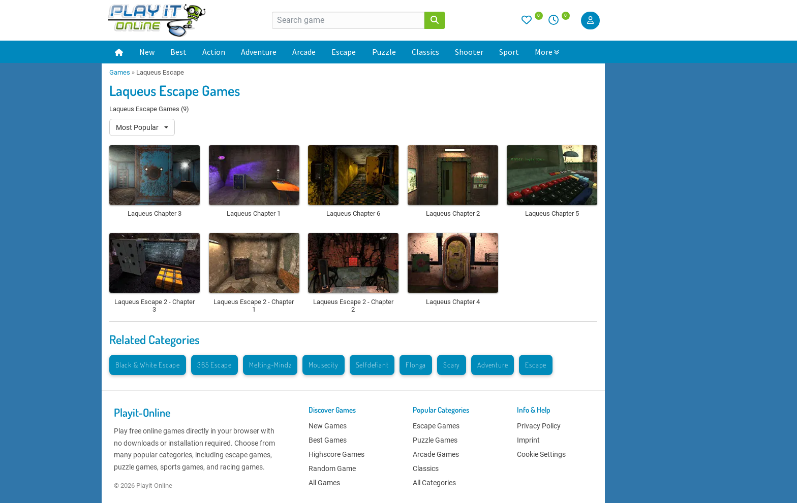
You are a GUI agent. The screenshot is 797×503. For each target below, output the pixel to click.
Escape (343, 52)
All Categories (434, 483)
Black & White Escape (147, 364)
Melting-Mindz (270, 364)
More (547, 52)
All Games (324, 483)
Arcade (304, 52)
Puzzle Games (435, 440)
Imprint (528, 440)
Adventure (259, 52)
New (147, 52)
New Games (328, 426)
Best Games (328, 440)
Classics (425, 52)
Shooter (469, 52)
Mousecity (323, 364)
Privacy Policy (539, 426)
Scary (451, 364)
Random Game (332, 468)
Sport (509, 52)
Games (119, 72)
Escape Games (436, 426)
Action (213, 52)
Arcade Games (436, 454)
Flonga (416, 364)
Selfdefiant (372, 364)
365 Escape (214, 364)
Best (178, 52)
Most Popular (138, 127)
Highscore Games (336, 454)
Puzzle (384, 52)
